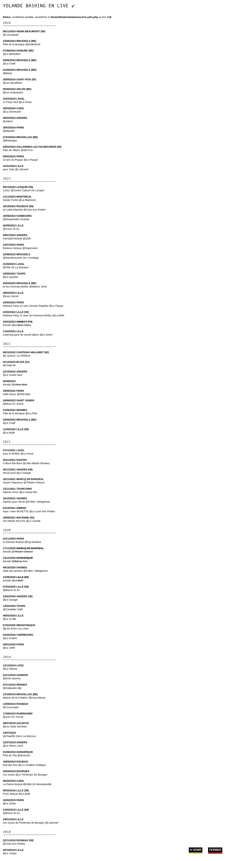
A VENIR (195, 849)
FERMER (215, 849)
